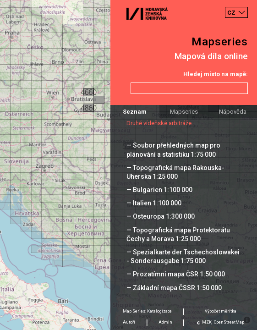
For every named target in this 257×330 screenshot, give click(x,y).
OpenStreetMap (229, 322)
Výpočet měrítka (220, 311)
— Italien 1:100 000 (153, 203)
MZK (207, 322)
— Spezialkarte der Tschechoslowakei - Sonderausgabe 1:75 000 (183, 256)
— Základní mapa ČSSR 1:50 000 (174, 288)
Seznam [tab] (135, 111)
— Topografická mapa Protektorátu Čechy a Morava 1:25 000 (178, 234)
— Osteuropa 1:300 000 (160, 216)
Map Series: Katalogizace (147, 311)
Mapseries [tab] (184, 111)
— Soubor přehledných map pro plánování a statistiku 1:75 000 (173, 150)
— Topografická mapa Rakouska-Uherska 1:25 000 (175, 172)
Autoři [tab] (129, 322)
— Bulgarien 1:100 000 (159, 189)
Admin (165, 322)
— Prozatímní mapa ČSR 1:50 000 (175, 274)
